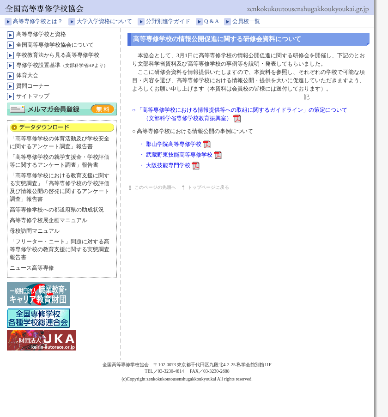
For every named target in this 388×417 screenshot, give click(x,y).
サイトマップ (32, 96)
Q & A (214, 21)
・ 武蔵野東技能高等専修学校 (180, 154)
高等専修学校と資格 (41, 34)
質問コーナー (32, 86)
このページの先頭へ (155, 187)
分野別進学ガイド (171, 21)
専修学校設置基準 (62, 65)
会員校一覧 (249, 21)
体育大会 (27, 75)
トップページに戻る (208, 187)
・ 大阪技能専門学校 (169, 165)
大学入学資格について (107, 21)
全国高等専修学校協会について (55, 45)
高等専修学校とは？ (40, 21)
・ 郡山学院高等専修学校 (175, 144)
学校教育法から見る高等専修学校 (57, 55)
